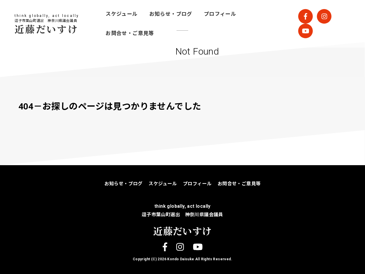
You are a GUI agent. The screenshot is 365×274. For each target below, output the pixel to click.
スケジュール (121, 14)
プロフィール (220, 14)
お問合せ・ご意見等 (130, 33)
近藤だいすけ (46, 29)
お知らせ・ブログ (170, 14)
